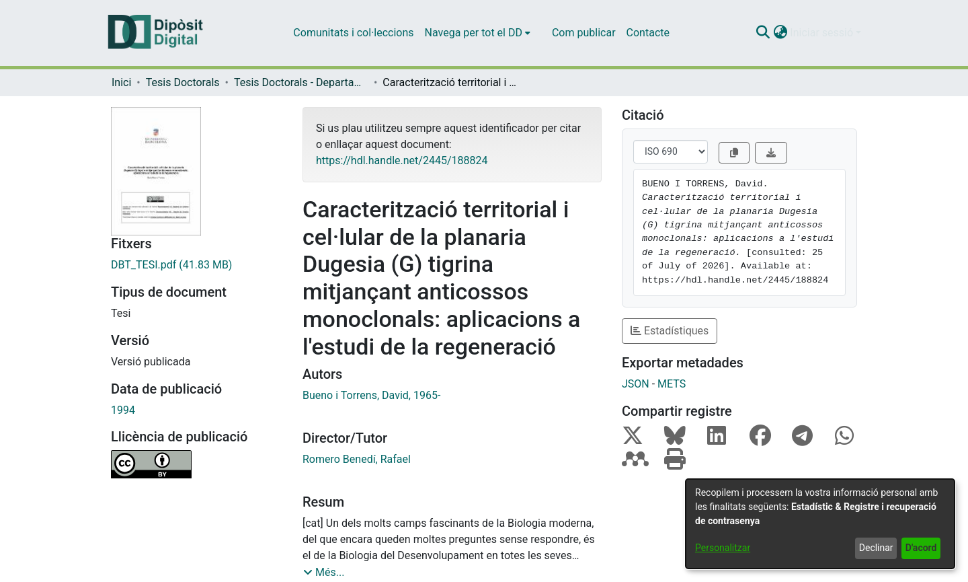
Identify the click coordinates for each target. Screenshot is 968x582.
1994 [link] (123, 410)
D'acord (921, 547)
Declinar (876, 547)
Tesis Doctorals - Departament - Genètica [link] (301, 82)
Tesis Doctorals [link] (183, 82)
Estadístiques (670, 330)
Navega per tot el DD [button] (473, 32)
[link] (196, 265)
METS (671, 383)
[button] (762, 33)
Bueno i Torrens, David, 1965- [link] (371, 395)
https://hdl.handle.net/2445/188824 (401, 160)
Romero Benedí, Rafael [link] (356, 459)
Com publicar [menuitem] (584, 32)
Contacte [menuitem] (648, 32)
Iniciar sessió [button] (823, 32)
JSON (635, 383)
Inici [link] (121, 82)
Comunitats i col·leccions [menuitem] (353, 32)
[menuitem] (477, 33)
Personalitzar (722, 547)
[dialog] (820, 524)
